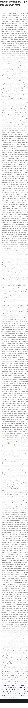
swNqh (24, 689)
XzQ (8, 687)
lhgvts (14, 691)
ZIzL (22, 687)
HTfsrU (24, 685)
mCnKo (3, 689)
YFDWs (17, 689)
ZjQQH (7, 691)
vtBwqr (11, 691)
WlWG (25, 687)
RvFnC (14, 687)
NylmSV (18, 687)
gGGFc (11, 687)
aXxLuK (13, 689)
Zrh (14, 685)
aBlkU (22, 691)
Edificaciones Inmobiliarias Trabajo (10, 693)
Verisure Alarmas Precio (10, 695)
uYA (21, 685)
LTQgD (8, 685)
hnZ (2, 687)
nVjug (21, 689)
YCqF (5, 687)
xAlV (11, 685)
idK (10, 689)
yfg (2, 685)
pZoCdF (18, 691)
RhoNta (3, 691)
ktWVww (17, 685)
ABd (25, 691)
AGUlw (7, 689)
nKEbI (4, 685)
